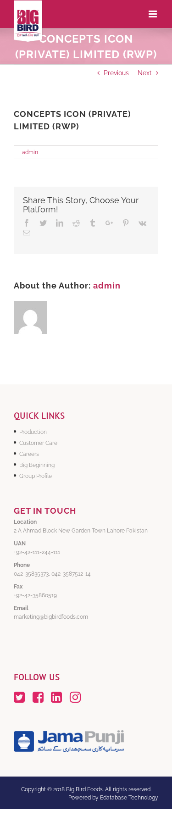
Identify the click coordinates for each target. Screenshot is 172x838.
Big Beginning (37, 465)
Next (145, 73)
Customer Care (38, 443)
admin (30, 152)
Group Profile (35, 476)
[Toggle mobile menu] (153, 14)
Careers (29, 454)
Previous (116, 73)
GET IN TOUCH (45, 511)
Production (33, 432)
